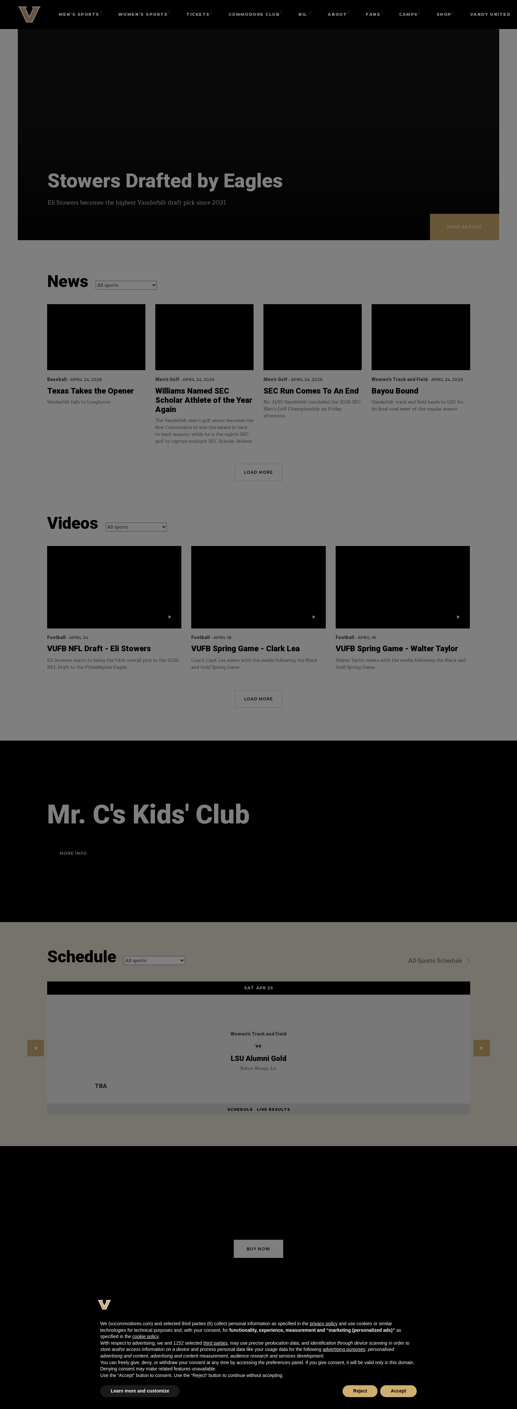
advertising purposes (344, 1349)
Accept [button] (398, 1390)
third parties (215, 1343)
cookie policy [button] (145, 1336)
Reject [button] (360, 1390)
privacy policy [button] (323, 1323)
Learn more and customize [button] (140, 1390)
